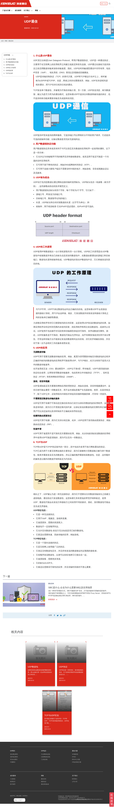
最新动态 (43, 785)
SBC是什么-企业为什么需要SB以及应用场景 (74, 587)
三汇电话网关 (14, 766)
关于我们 (28, 10)
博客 (38, 10)
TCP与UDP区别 (51, 716)
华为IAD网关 (14, 761)
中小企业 (12, 790)
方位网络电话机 (45, 756)
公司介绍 (74, 785)
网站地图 (18, 799)
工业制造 (12, 782)
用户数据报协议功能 (11, 62)
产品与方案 (7, 10)
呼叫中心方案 (76, 761)
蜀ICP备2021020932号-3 (95, 802)
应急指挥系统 (76, 769)
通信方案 (75, 751)
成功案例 (18, 10)
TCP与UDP (9, 73)
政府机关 (12, 785)
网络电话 (79, 802)
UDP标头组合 (9, 65)
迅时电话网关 (14, 758)
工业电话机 (44, 761)
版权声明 (12, 799)
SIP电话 (43, 751)
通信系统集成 (45, 787)
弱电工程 (43, 790)
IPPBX (74, 758)
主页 (2, 41)
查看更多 (52, 599)
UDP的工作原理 (10, 67)
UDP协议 (63, 667)
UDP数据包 (33, 667)
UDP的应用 (9, 70)
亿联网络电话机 (45, 758)
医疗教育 (12, 787)
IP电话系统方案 (76, 764)
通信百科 (11, 41)
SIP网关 (12, 751)
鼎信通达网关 (14, 756)
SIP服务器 (75, 756)
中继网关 (12, 764)
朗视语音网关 (14, 769)
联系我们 (103, 3)
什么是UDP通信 (10, 59)
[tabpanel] (57, 23)
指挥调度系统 (76, 766)
